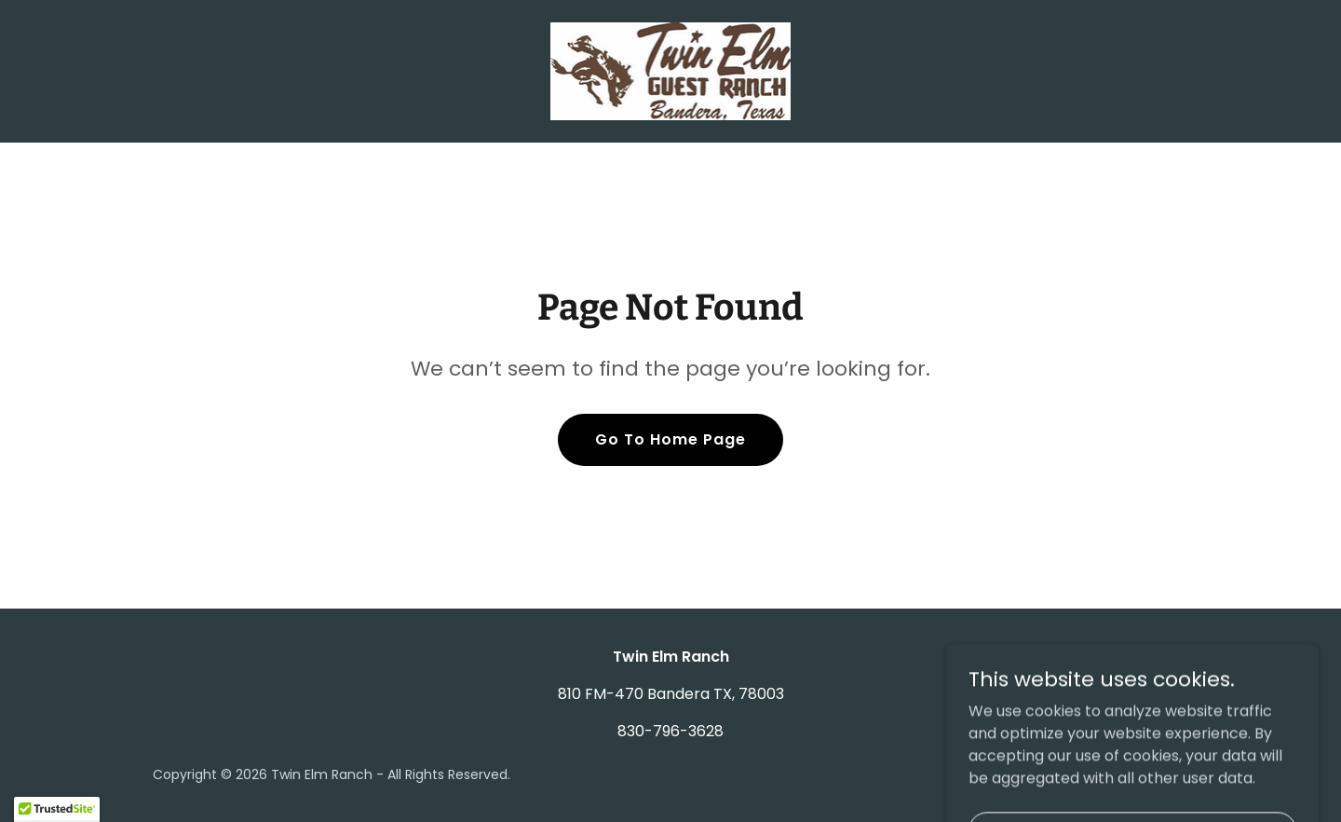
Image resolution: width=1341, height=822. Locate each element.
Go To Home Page (670, 439)
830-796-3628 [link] (670, 731)
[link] (671, 70)
